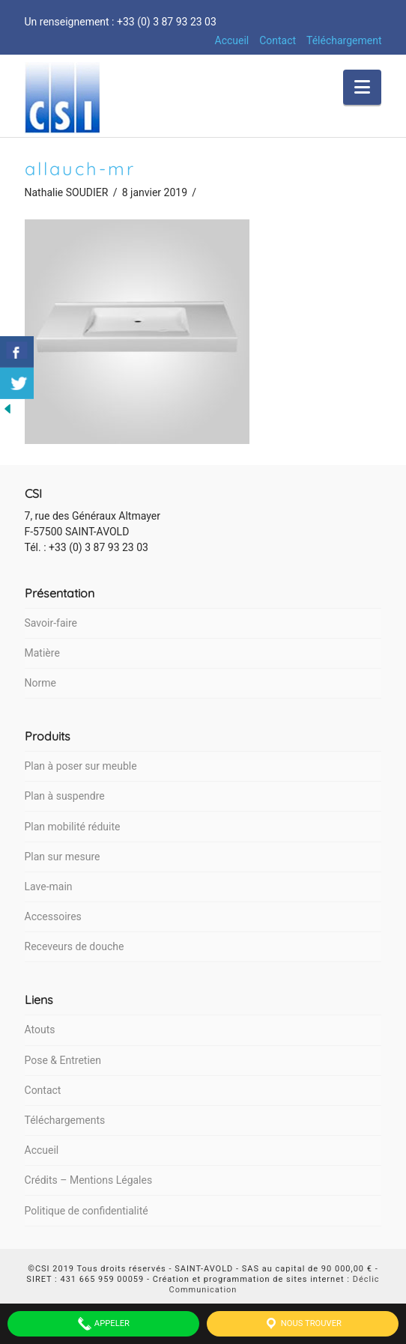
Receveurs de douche (74, 946)
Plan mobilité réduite (73, 827)
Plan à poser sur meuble (81, 766)
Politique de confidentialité (86, 1211)
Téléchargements (65, 1120)
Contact (277, 40)
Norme (40, 683)
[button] (362, 87)
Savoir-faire (51, 623)
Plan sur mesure (62, 857)
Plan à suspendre (65, 796)
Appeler (103, 1323)
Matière (42, 653)
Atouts (40, 1030)
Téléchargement (344, 40)
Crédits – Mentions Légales (89, 1180)
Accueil (232, 40)
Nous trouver (303, 1323)
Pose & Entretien (63, 1060)
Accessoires (53, 916)
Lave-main (49, 887)
